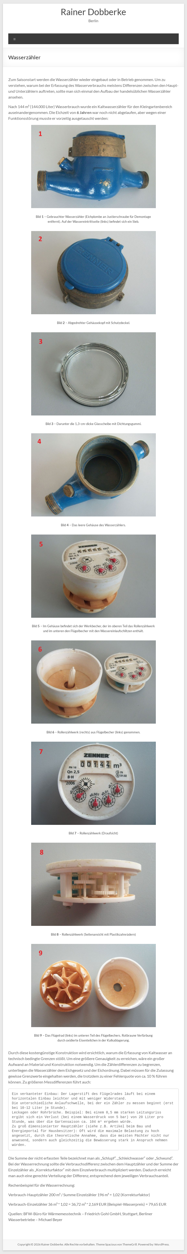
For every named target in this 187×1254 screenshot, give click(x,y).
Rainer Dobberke (93, 11)
